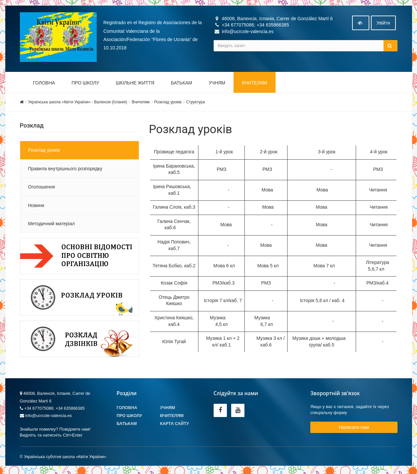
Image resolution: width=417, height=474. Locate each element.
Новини (36, 206)
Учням (217, 84)
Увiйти (383, 24)
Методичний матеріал (51, 225)
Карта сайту (174, 425)
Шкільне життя (135, 84)
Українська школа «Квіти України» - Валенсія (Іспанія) (77, 103)
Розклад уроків (168, 103)
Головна (44, 84)
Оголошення (41, 188)
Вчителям (254, 84)
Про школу (85, 84)
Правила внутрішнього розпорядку (65, 170)
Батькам (181, 84)
